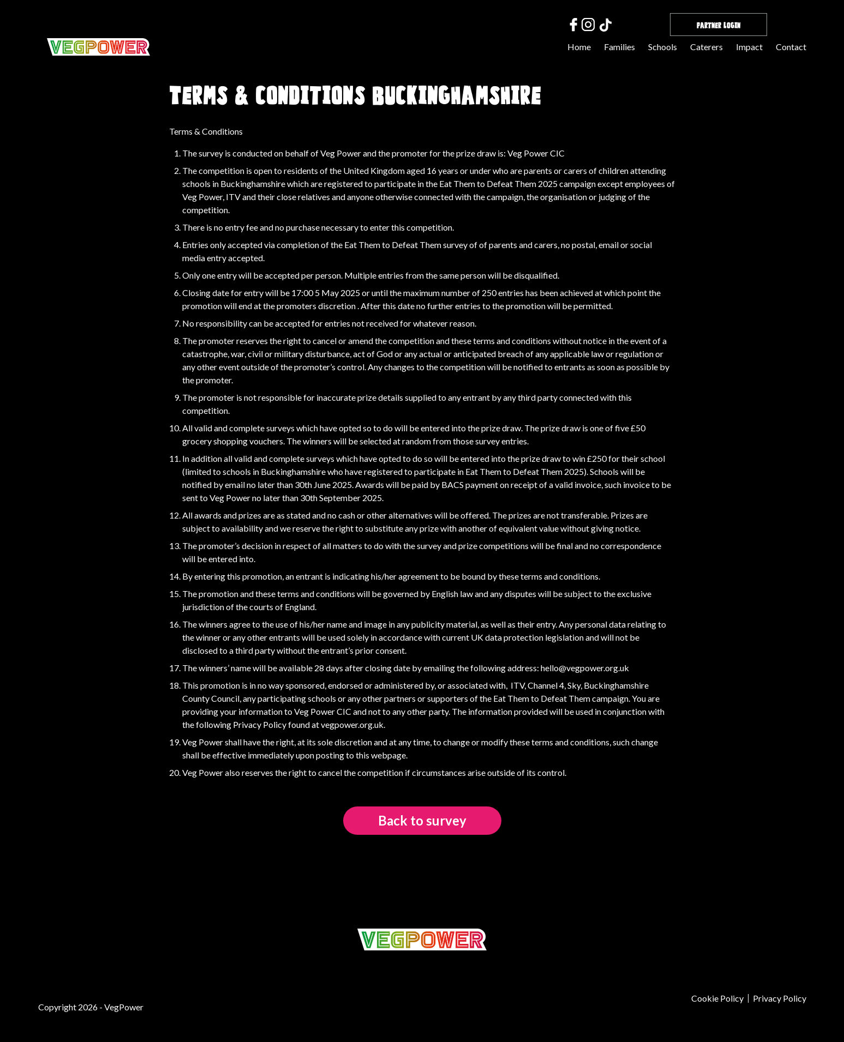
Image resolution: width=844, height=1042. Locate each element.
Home (579, 46)
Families (619, 46)
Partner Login (718, 24)
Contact (791, 46)
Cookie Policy (717, 998)
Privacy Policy (779, 998)
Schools (662, 46)
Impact (749, 46)
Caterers (706, 46)
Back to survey (422, 820)
